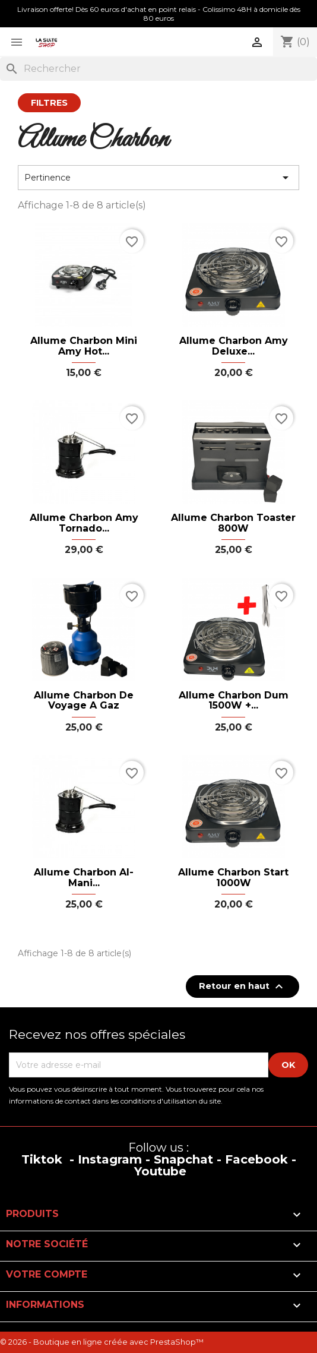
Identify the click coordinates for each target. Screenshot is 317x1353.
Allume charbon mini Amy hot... (83, 346)
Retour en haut (242, 986)
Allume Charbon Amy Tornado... (84, 523)
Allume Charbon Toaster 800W (233, 523)
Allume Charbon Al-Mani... (84, 877)
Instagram (110, 1159)
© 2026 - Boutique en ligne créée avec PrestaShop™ (102, 1342)
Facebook (256, 1159)
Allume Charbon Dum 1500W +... (234, 700)
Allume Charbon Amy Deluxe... (233, 346)
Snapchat (183, 1159)
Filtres (49, 102)
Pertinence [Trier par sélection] (158, 177)
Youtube (160, 1171)
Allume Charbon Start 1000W (233, 877)
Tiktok (41, 1159)
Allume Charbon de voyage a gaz (84, 700)
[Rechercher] (158, 69)
